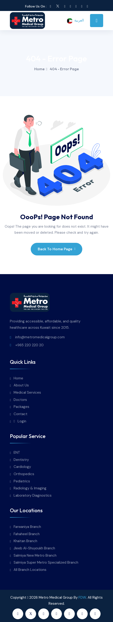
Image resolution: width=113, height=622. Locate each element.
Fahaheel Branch (27, 534)
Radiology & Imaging (30, 488)
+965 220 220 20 (29, 345)
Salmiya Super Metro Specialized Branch (46, 562)
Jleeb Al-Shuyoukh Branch (34, 548)
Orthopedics (24, 474)
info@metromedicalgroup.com (40, 337)
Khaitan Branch (25, 541)
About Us (21, 385)
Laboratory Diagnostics (33, 495)
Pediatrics (22, 481)
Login (20, 421)
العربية (75, 21)
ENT (17, 452)
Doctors (20, 400)
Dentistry (21, 460)
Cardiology (22, 467)
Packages (21, 407)
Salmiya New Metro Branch (35, 555)
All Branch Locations (30, 570)
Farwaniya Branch (27, 527)
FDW (82, 597)
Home (39, 69)
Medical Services (27, 392)
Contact (20, 414)
